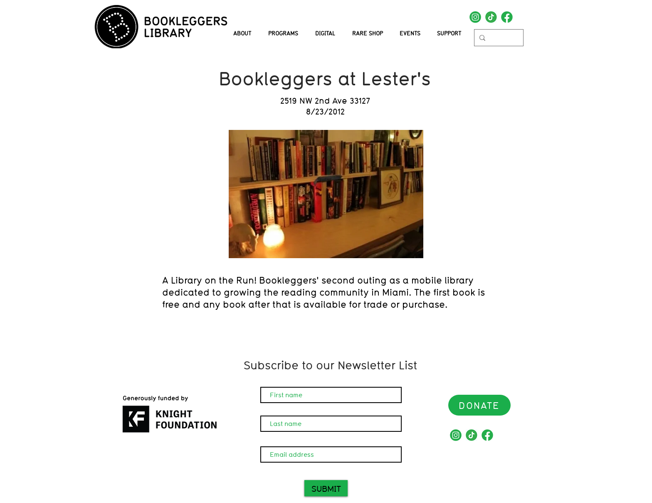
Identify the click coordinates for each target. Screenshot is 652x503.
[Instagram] (475, 17)
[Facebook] (507, 17)
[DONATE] (479, 405)
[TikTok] (491, 17)
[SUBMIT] (326, 488)
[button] (282, 33)
